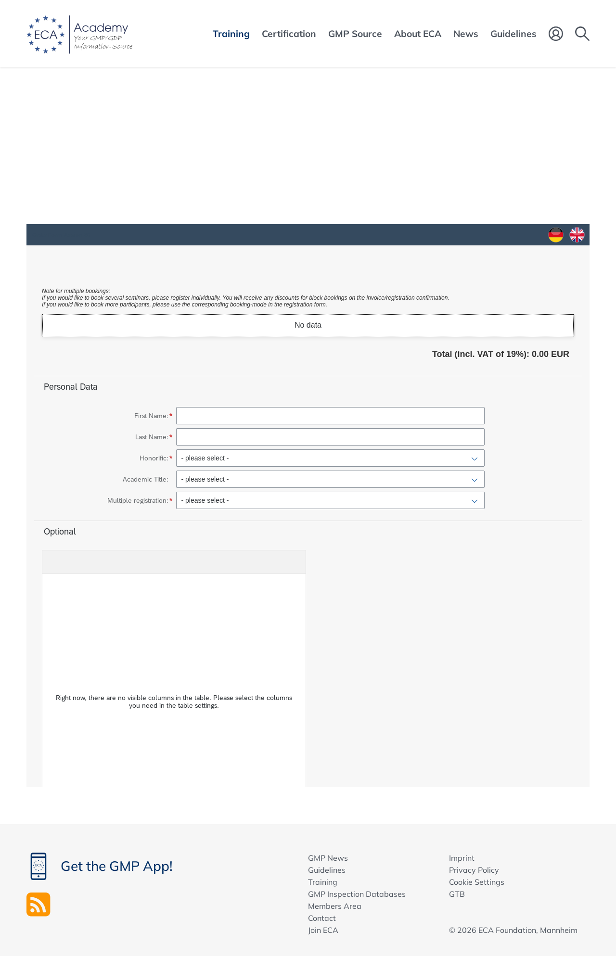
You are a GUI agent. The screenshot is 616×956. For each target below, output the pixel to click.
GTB (457, 894)
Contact (322, 918)
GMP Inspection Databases (357, 894)
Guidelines (327, 870)
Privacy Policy (474, 870)
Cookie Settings (476, 882)
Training (322, 882)
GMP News (328, 858)
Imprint (462, 858)
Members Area (334, 906)
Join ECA (323, 930)
